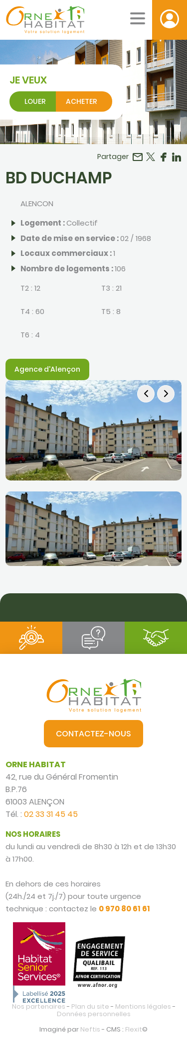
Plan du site (90, 1006)
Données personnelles (94, 1014)
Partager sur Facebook (164, 157)
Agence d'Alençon (47, 369)
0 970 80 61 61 (124, 908)
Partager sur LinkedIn (177, 157)
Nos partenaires (38, 1006)
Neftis (90, 1029)
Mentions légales (143, 1006)
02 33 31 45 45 (51, 814)
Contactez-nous (93, 733)
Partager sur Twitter (151, 157)
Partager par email (138, 157)
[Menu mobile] (137, 18)
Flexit (133, 1029)
